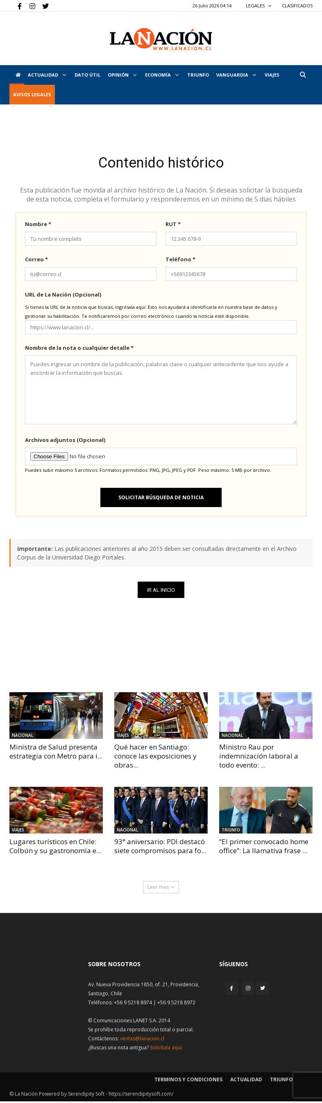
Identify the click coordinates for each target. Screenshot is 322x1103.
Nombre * (38, 225)
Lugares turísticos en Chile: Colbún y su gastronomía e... (55, 848)
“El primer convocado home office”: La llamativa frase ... (263, 848)
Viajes (123, 737)
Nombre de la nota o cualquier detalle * (79, 349)
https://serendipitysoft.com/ (141, 1095)
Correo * (36, 261)
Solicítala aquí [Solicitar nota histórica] (166, 1049)
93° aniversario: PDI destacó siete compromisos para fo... (160, 848)
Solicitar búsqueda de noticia (161, 499)
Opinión (122, 75)
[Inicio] (16, 75)
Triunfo (198, 75)
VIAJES (272, 75)
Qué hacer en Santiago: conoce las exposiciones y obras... (155, 758)
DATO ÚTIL (87, 75)
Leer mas (161, 888)
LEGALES (259, 5)
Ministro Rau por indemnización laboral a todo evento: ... (258, 758)
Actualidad (47, 75)
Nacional (22, 737)
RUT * (173, 225)
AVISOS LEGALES (32, 94)
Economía (162, 75)
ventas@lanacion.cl (142, 1040)
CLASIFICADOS (297, 5)
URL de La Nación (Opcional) (63, 296)
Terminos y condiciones (188, 1081)
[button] (303, 75)
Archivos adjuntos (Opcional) (65, 441)
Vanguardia (236, 75)
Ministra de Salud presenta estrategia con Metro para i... (55, 753)
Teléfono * (180, 261)
